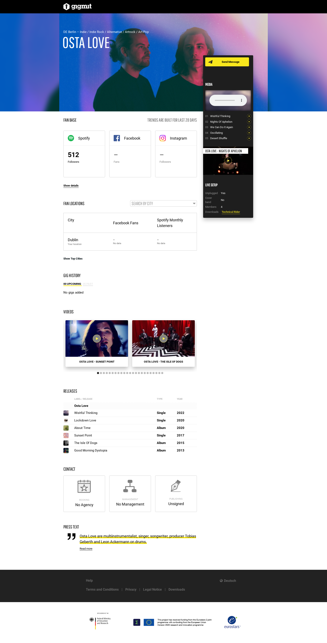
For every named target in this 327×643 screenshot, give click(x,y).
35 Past (88, 284)
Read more (86, 549)
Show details (71, 185)
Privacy (130, 589)
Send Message (231, 61)
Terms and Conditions (102, 589)
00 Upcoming (72, 284)
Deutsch (230, 581)
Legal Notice (152, 589)
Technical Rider (231, 211)
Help (89, 580)
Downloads (177, 589)
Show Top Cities (73, 258)
